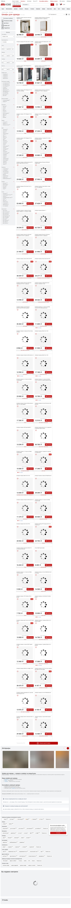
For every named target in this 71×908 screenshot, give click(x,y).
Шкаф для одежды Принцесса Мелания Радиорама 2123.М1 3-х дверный (24, 235)
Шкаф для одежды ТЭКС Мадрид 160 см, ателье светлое (24, 139)
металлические (6, 833)
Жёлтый (5, 140)
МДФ (4, 115)
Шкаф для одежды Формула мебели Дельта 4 (25, 355)
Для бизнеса (5, 222)
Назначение (8, 208)
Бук (4, 134)
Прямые (5, 123)
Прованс (5, 196)
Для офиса (5, 221)
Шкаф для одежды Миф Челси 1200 (41, 355)
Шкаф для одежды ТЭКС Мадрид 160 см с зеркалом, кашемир (24, 90)
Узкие (4, 188)
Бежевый (5, 129)
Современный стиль (7, 194)
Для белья (5, 94)
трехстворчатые (22, 856)
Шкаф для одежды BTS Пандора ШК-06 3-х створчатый (43, 524)
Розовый (5, 151)
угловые (5, 823)
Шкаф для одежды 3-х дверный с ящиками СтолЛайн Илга (43, 452)
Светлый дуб (6, 152)
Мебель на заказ (53, 1)
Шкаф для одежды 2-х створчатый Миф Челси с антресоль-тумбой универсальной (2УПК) (43, 380)
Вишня (5, 137)
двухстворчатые (13, 856)
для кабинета (38, 828)
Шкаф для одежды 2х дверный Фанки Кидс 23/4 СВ (25, 331)
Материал (8, 104)
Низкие (4, 187)
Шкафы (5, 101)
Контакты (23, 1)
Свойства (8, 167)
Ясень (5, 164)
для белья (5, 856)
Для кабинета (6, 220)
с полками (24, 846)
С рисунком (5, 203)
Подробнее (64, 830)
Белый (5, 130)
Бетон (4, 132)
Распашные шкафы (8, 81)
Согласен (58, 832)
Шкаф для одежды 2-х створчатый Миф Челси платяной (24, 573)
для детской (5, 828)
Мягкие (4, 174)
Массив (5, 106)
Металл (4, 110)
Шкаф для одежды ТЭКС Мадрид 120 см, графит (24, 115)
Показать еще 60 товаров (43, 743)
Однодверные (6, 91)
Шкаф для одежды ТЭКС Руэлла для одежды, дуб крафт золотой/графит (43, 669)
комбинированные (14, 842)
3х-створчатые (6, 84)
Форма (8, 120)
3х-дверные (5, 75)
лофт (42, 851)
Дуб (4, 139)
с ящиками (10, 846)
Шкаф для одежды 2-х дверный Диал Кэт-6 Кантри (43, 645)
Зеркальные (5, 78)
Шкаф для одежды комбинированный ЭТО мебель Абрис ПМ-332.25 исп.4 (25, 163)
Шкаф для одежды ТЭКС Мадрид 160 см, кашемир (42, 115)
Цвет (8, 127)
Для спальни (6, 213)
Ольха (4, 147)
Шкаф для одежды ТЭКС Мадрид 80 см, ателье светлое (24, 66)
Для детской (6, 214)
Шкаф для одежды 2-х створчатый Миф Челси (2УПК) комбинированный (42, 307)
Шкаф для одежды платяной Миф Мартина (43, 692)
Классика (5, 193)
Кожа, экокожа (6, 113)
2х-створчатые (6, 82)
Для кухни (5, 210)
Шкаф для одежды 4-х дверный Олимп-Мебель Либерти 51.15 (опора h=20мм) (24, 211)
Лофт (4, 198)
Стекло (4, 111)
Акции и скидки (15, 1)
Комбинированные (7, 178)
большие (10, 837)
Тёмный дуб (6, 158)
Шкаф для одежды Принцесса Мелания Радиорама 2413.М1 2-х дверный (24, 283)
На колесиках (6, 171)
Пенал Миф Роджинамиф (39, 547)
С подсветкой (6, 172)
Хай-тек (5, 200)
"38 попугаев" (5, 860)
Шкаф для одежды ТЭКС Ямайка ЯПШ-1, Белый (24, 597)
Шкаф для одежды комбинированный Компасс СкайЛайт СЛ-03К (42, 283)
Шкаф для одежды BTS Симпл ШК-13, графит (25, 41)
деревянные (13, 833)
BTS (29, 860)
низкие (22, 837)
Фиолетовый (5, 159)
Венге (4, 136)
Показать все (48, 819)
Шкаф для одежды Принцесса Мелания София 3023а (42, 163)
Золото (5, 143)
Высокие (5, 185)
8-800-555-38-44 (17, 4)
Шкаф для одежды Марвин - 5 (40, 210)
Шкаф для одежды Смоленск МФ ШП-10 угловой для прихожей (24, 548)
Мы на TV (35, 1)
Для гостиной (6, 211)
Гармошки (5, 88)
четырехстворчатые (32, 856)
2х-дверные (5, 74)
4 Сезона (20, 860)
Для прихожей (6, 216)
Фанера (4, 117)
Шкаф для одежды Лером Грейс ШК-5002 (24, 258)
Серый (5, 155)
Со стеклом (5, 92)
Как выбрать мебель (43, 1)
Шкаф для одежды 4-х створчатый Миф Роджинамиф (42, 500)
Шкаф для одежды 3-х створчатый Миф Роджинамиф (24, 380)
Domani (33, 860)
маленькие (16, 837)
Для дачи (5, 218)
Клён (4, 144)
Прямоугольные (6, 124)
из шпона (26, 833)
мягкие (4, 846)
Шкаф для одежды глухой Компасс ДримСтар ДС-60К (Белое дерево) (23, 307)
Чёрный (5, 161)
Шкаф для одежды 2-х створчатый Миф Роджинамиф (24, 452)
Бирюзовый (5, 133)
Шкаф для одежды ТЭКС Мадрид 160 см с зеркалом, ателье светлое (42, 66)
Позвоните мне (17, 6)
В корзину (31, 34)
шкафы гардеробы (14, 865)
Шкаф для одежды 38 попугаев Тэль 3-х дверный (24, 187)
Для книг (5, 95)
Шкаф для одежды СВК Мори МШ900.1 (24, 427)
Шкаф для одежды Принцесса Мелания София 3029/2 (24, 18)
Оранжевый (5, 148)
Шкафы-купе (8, 72)
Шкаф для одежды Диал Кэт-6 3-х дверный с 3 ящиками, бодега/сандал (43, 428)
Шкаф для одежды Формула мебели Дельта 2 (25, 499)
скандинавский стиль (23, 851)
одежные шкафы (23, 865)
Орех (4, 150)
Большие (5, 183)
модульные (5, 842)
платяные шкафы (6, 865)
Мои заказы (62, 1)
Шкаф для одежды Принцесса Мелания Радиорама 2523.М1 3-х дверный (42, 235)
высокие (28, 837)
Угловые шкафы (6, 100)
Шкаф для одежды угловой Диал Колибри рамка (43, 597)
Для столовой (6, 217)
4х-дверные (5, 76)
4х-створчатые (6, 85)
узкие (4, 837)
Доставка (29, 1)
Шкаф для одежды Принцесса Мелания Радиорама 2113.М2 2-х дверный (42, 90)
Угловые (5, 87)
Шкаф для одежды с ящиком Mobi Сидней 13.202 (24, 645)
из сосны (20, 833)
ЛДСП (5, 114)
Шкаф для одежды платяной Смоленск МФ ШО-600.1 (43, 404)
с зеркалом (17, 846)
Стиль (8, 191)
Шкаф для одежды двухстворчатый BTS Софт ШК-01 (25, 621)
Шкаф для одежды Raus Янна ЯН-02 (23, 523)
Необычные (5, 201)
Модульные (5, 177)
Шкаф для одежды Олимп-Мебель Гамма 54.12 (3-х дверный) (42, 187)
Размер (8, 181)
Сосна (4, 107)
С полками (5, 170)
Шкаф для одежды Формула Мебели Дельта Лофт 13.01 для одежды (25, 404)
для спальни (22, 828)
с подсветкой (31, 846)
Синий (5, 157)
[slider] (3, 47)
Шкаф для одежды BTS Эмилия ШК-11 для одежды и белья (43, 42)
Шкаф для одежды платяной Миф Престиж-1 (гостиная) (43, 573)
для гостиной (13, 828)
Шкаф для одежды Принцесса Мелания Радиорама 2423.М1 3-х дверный (42, 18)
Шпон (4, 108)
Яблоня (5, 162)
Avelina (25, 860)
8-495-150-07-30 (17, 3)
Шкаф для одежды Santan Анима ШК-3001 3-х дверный (25, 717)
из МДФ (37, 833)
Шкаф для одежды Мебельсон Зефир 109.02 (25, 668)
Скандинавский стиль (7, 197)
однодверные (42, 856)
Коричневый (6, 146)
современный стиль (12, 851)
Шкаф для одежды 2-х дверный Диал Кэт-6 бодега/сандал (43, 621)
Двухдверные (6, 779)
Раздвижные (5, 175)
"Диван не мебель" (13, 860)
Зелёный (5, 141)
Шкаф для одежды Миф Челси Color (23, 475)
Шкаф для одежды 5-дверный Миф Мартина (43, 475)
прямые (11, 823)
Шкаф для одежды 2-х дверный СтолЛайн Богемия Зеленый (43, 139)
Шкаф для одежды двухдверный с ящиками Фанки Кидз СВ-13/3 (25, 693)
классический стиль (34, 851)
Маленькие (5, 184)
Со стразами (5, 205)
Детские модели (8, 98)
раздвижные (22, 842)
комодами (13, 788)
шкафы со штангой (31, 865)
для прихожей (30, 828)
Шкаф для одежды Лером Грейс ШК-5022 (42, 258)
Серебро (5, 154)
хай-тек (4, 851)
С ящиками (5, 168)
